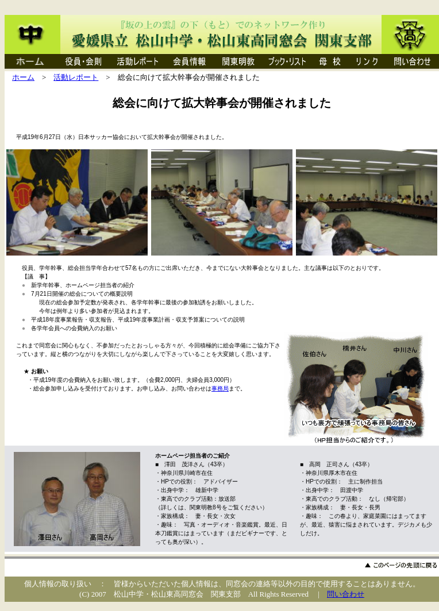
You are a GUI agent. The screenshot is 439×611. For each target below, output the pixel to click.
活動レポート (75, 77)
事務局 (220, 388)
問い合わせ (345, 594)
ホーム (23, 77)
